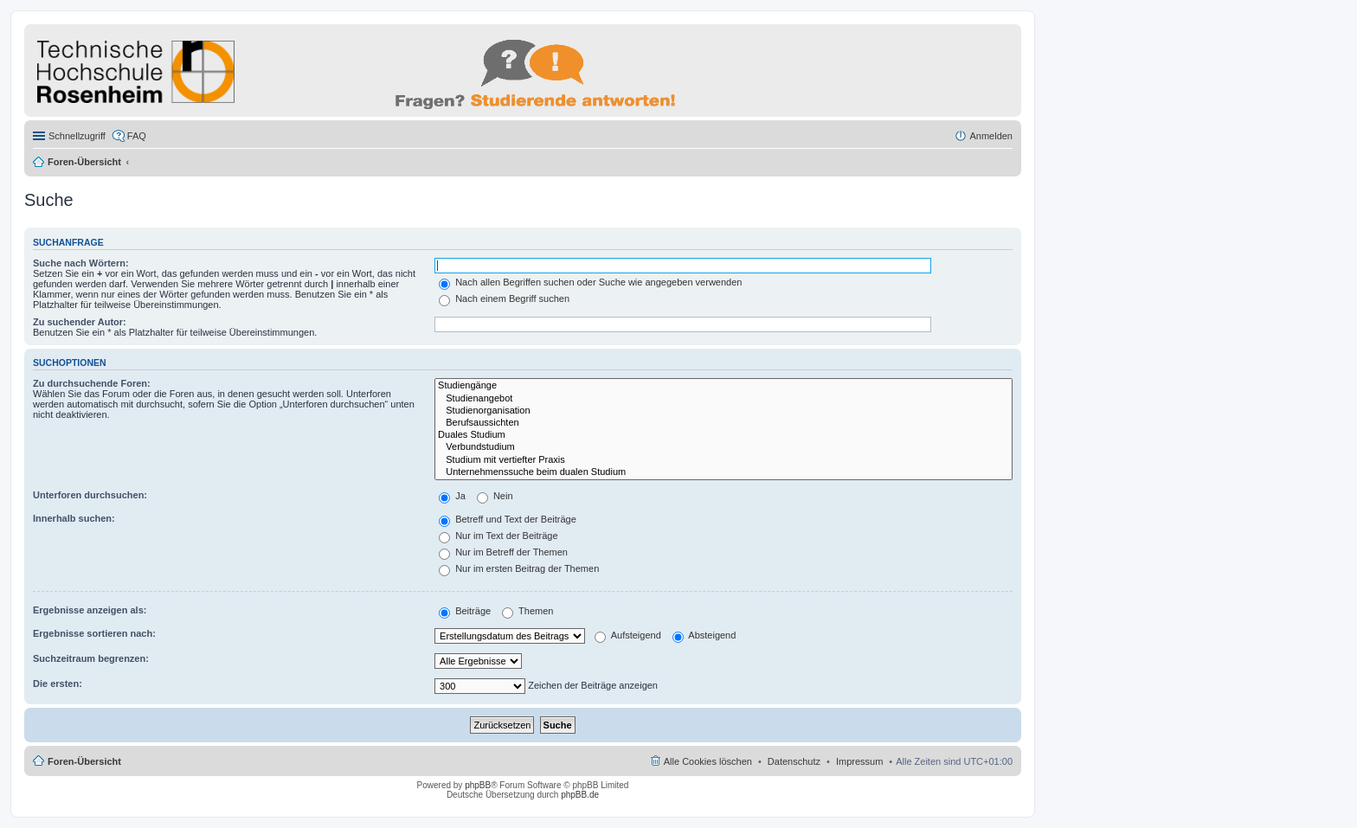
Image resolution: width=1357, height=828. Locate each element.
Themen (527, 611)
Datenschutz (794, 761)
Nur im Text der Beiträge (498, 535)
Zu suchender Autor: (79, 322)
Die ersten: (57, 683)
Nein (495, 496)
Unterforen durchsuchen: (90, 495)
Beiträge (465, 611)
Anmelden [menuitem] (991, 136)
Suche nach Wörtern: (81, 263)
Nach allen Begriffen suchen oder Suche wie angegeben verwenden (590, 282)
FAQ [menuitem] (136, 136)
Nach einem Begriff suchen (504, 298)
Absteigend (704, 635)
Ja (452, 496)
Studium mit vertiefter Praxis (723, 460)
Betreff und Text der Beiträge (507, 519)
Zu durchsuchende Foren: (92, 383)
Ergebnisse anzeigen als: (89, 610)
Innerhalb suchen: (74, 518)
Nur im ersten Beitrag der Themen (519, 568)
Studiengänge (723, 386)
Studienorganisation (723, 411)
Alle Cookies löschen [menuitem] (708, 761)
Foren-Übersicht (84, 162)
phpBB (478, 785)
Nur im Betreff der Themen (503, 552)
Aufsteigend (628, 635)
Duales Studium (723, 435)
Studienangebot (723, 399)
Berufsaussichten (723, 423)
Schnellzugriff (77, 136)
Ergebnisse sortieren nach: (94, 633)
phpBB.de (580, 794)
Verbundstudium (723, 447)
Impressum (859, 761)
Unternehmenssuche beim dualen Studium (723, 472)
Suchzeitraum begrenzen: (91, 658)
